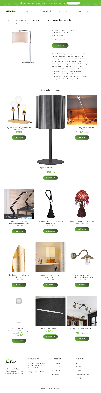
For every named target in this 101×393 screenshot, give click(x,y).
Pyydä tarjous (73, 3)
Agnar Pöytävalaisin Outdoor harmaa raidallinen (50, 170)
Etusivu (7, 25)
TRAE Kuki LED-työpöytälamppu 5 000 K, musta (50, 224)
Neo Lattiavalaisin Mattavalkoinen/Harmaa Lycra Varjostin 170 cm (19, 332)
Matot (58, 12)
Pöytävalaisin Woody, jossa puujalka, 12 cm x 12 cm (50, 277)
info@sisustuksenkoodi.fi (36, 373)
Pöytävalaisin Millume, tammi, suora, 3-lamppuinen (19, 130)
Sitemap (78, 379)
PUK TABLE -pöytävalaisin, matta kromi (82, 130)
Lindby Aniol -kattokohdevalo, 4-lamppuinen (82, 331)
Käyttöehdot (80, 372)
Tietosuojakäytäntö (82, 375)
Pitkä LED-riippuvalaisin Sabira (50, 330)
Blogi (79, 12)
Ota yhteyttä (80, 368)
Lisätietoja (60, 46)
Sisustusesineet (57, 368)
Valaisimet (68, 12)
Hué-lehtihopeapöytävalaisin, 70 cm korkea (19, 277)
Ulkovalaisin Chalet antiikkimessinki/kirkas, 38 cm (82, 277)
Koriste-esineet (31, 12)
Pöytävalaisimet (57, 33)
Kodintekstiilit (46, 12)
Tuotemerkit (89, 12)
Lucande (66, 33)
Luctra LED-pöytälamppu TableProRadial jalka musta (19, 224)
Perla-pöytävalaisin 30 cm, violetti (82, 222)
